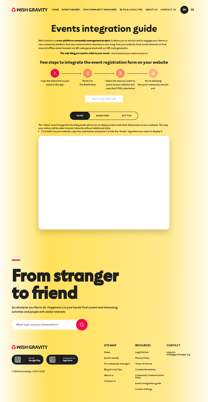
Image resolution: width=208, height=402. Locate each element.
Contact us (168, 10)
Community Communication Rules (149, 376)
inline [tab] (80, 116)
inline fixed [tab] (102, 116)
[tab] (55, 10)
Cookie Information (145, 370)
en (184, 10)
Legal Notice (142, 352)
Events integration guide (148, 383)
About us (151, 10)
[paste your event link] (104, 98)
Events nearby (71, 10)
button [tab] (126, 116)
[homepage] (30, 10)
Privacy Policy (142, 358)
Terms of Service (143, 364)
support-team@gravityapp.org (178, 353)
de (192, 10)
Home (55, 10)
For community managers (100, 10)
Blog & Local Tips (131, 10)
